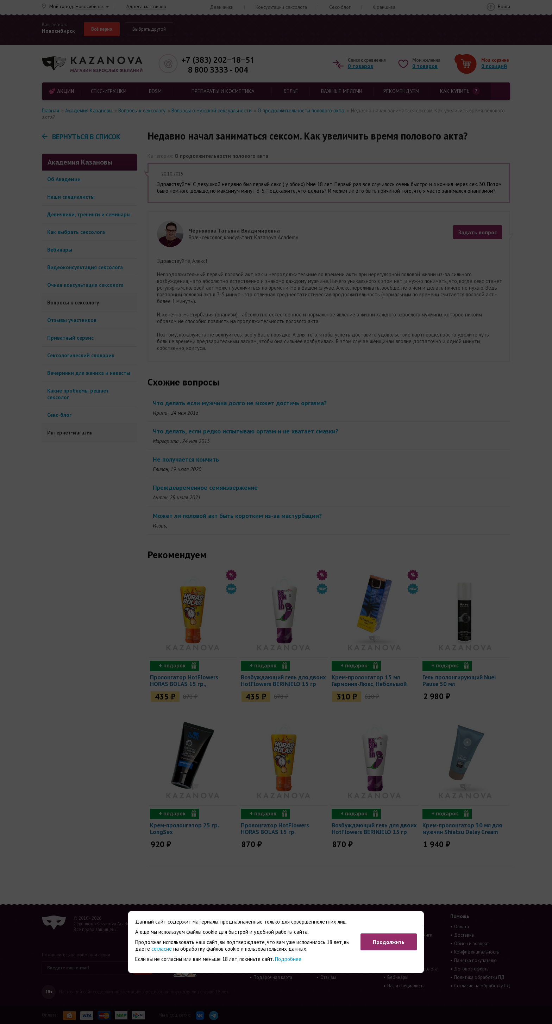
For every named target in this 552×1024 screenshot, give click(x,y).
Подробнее (288, 959)
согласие (161, 948)
